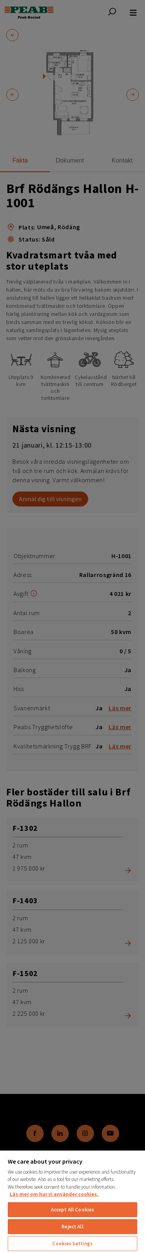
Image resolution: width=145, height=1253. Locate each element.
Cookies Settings (72, 1243)
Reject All (72, 1226)
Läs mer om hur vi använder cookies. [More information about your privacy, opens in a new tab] (54, 1194)
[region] (72, 1201)
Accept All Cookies (72, 1209)
